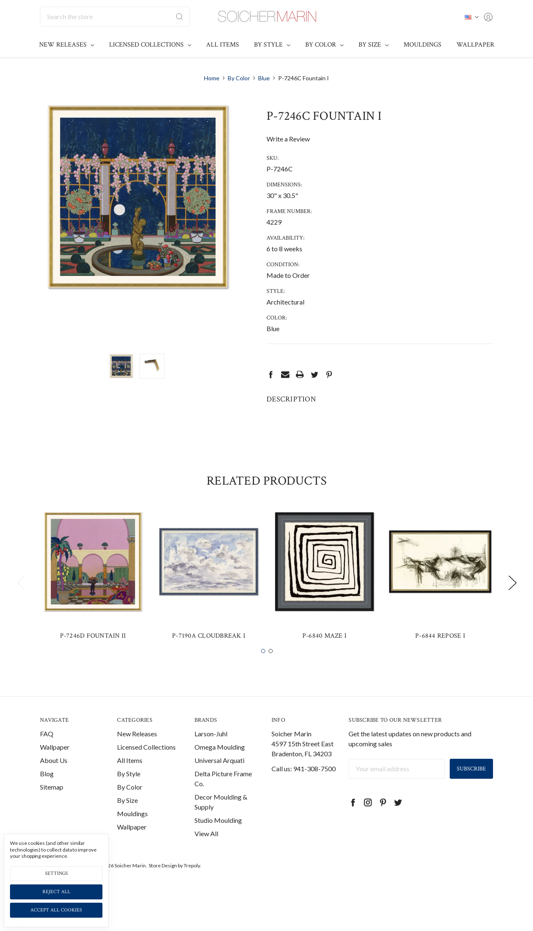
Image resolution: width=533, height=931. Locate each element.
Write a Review (288, 139)
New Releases (66, 44)
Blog (47, 792)
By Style (272, 44)
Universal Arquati (219, 779)
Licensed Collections (150, 44)
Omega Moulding (219, 766)
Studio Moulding (218, 839)
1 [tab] (263, 670)
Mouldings (422, 44)
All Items (222, 44)
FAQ (46, 752)
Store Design (163, 884)
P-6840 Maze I (324, 654)
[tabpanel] (93, 596)
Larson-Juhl (210, 752)
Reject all (56, 892)
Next (512, 601)
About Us (53, 779)
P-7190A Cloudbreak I (208, 654)
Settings (56, 873)
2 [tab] (271, 670)
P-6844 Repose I (440, 654)
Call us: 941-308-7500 (303, 787)
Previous (20, 601)
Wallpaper (475, 44)
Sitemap (51, 806)
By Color (324, 44)
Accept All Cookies (56, 910)
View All (206, 852)
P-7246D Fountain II (93, 654)
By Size (374, 44)
